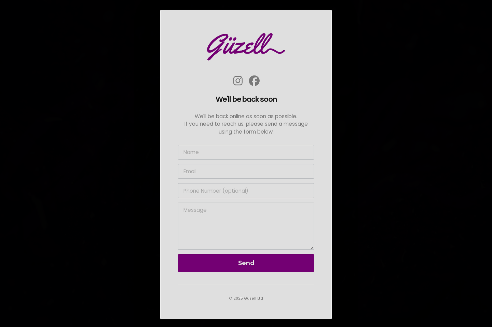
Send (246, 263)
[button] (238, 81)
